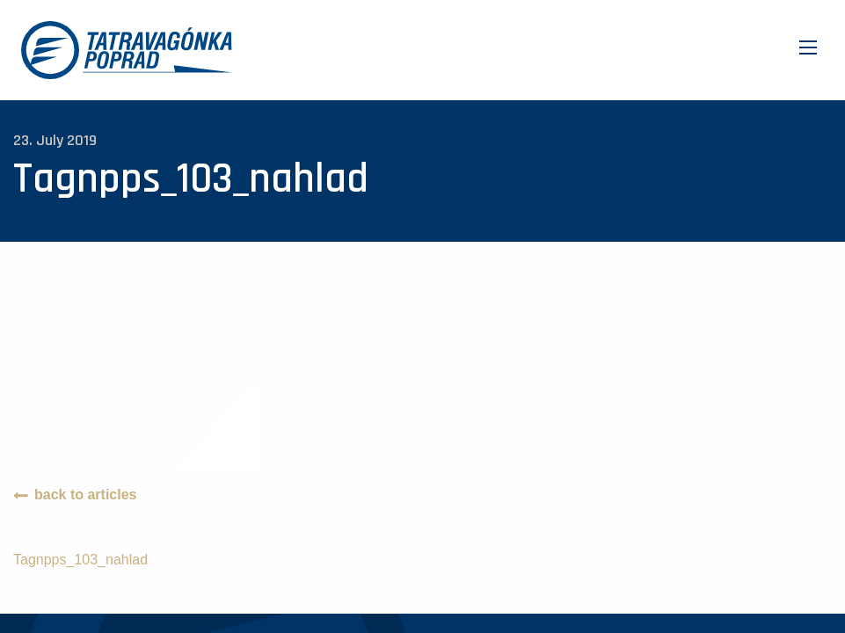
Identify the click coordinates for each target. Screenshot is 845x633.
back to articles (85, 494)
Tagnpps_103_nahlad (80, 559)
